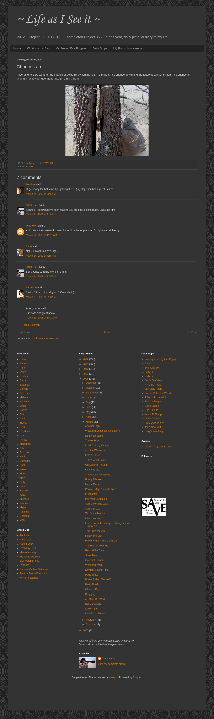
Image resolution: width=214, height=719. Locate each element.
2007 (86, 630)
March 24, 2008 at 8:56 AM (40, 193)
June (89, 407)
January (90, 624)
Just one (24, 452)
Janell (23, 405)
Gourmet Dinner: (94, 560)
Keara (23, 469)
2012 (86, 359)
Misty (23, 477)
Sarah (23, 486)
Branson (24, 490)
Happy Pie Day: (93, 535)
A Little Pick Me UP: (96, 599)
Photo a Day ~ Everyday (33, 573)
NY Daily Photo (153, 384)
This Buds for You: (95, 531)
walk (31, 166)
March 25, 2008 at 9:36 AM (40, 297)
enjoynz (113, 677)
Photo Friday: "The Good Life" (101, 540)
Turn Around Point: (95, 460)
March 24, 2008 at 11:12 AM (41, 235)
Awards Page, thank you (158, 446)
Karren (23, 410)
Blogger (137, 677)
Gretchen (25, 393)
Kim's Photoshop (29, 577)
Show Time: (91, 608)
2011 (86, 364)
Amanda (24, 511)
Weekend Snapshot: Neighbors (102, 430)
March (89, 421)
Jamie (23, 372)
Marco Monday (28, 552)
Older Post (190, 332)
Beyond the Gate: (95, 550)
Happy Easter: (93, 484)
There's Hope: (93, 440)
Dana (23, 359)
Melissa (24, 473)
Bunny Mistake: (93, 479)
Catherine (25, 460)
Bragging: (90, 594)
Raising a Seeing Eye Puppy (160, 359)
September (92, 392)
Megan (23, 507)
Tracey (23, 422)
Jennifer (24, 503)
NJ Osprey (26, 539)
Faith (22, 414)
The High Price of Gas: (97, 545)
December (92, 382)
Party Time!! (91, 584)
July (88, 402)
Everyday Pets (28, 548)
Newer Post (24, 332)
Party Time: (91, 574)
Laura (23, 435)
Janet (29, 246)
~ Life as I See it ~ (58, 19)
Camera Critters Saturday (34, 569)
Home (17, 48)
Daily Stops (100, 48)
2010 (86, 368)
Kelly (22, 482)
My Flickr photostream (127, 48)
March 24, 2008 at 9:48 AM (40, 214)
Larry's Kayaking (154, 431)
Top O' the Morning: (96, 513)
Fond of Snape (153, 401)
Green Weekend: (94, 518)
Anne (23, 367)
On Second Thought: (96, 464)
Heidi (22, 427)
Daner (148, 363)
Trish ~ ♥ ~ (32, 205)
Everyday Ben (152, 367)
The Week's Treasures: (98, 474)
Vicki (22, 520)
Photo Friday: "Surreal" (98, 579)
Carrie (23, 380)
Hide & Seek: (92, 455)
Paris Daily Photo (154, 422)
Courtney (25, 431)
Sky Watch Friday (29, 560)
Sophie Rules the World (158, 393)
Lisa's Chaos (152, 405)
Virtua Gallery (152, 418)
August (90, 397)
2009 (86, 373)
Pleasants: (91, 493)
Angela (23, 363)
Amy (22, 418)
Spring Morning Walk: (97, 503)
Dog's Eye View (153, 380)
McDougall (26, 443)
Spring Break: (92, 508)
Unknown (31, 225)
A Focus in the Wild (155, 397)
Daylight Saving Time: (97, 569)
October (90, 387)
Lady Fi (149, 376)
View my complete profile (111, 664)
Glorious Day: (92, 589)
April (88, 416)
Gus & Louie (151, 410)
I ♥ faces (24, 564)
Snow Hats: (91, 555)
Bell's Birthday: (93, 603)
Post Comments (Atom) (45, 338)
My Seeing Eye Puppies (71, 48)
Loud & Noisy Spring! (97, 445)
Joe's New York (153, 427)
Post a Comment (31, 324)
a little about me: (94, 435)
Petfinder (25, 535)
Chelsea (24, 515)
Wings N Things (153, 414)
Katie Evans (26, 544)
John (22, 448)
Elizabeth (25, 384)
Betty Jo (149, 372)
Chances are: (92, 469)
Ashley (23, 439)
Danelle (24, 388)
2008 (86, 378)
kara (22, 494)
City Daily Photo (153, 388)
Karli (22, 456)
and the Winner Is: (95, 450)
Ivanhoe (30, 184)
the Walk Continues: (96, 498)
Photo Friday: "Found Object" (101, 489)
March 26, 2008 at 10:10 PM (41, 317)
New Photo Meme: (95, 613)
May (88, 412)
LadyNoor (32, 287)
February (91, 619)
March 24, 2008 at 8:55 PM (41, 276)
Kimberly (25, 401)
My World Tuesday (30, 556)
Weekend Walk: (93, 564)
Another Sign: (92, 426)
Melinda (24, 397)
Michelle (24, 498)
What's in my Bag (38, 48)
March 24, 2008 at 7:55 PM (41, 255)
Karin (23, 465)
